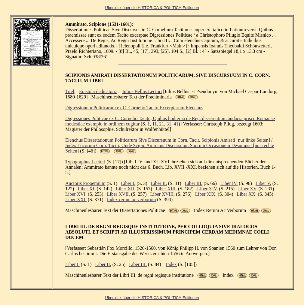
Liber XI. (87, 188)
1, (149, 123)
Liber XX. (246, 194)
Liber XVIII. (162, 194)
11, (155, 123)
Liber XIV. (207, 188)
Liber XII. (125, 188)
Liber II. (159, 183)
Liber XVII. (118, 194)
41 (176, 123)
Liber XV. (247, 188)
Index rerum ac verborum (131, 199)
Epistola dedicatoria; (99, 91)
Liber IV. (229, 183)
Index (171, 264)
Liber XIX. (205, 194)
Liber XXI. (76, 199)
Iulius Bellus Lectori (142, 91)
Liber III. (194, 183)
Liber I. (128, 183)
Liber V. (263, 183)
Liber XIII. (166, 188)
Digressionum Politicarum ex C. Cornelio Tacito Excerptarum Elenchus (134, 107)
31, (170, 123)
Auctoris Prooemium (85, 183)
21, (162, 123)
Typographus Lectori (85, 161)
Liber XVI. (76, 194)
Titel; (70, 91)
